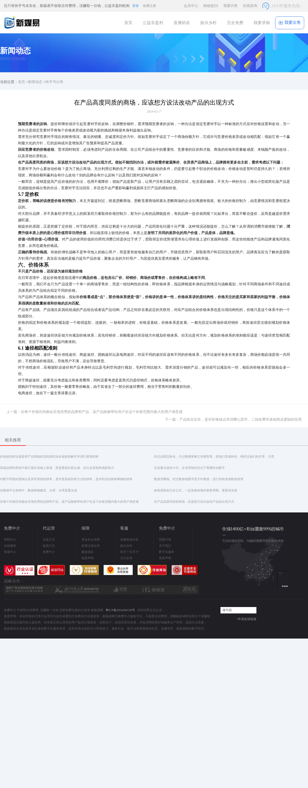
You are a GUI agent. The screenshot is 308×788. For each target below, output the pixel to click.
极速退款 (87, 552)
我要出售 (289, 22)
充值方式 (49, 539)
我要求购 (262, 23)
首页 (128, 23)
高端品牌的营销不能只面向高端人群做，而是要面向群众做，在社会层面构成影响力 (57, 468)
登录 (135, 6)
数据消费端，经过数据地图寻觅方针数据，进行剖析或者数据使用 (198, 479)
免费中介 (49, 552)
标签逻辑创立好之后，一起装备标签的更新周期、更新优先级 (195, 490)
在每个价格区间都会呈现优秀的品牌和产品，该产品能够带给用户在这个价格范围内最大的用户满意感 (69, 501)
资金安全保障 (90, 539)
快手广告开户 (129, 552)
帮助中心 (10, 539)
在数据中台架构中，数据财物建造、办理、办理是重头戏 (38, 490)
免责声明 (87, 558)
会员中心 (191, 6)
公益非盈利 (153, 23)
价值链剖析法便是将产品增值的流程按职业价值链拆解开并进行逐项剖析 (49, 456)
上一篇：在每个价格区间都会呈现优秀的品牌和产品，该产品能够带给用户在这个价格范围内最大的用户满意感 (94, 412)
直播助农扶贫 (129, 539)
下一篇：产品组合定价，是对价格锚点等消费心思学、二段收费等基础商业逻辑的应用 (233, 419)
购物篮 (210, 6)
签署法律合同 (90, 546)
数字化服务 (166, 552)
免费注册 (149, 6)
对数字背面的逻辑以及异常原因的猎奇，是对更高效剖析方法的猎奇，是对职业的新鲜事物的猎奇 (66, 479)
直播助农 (182, 23)
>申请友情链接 (246, 619)
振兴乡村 (208, 23)
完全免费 (235, 23)
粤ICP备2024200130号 (120, 610)
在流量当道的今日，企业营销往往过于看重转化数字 (189, 468)
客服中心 (10, 552)
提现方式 (49, 546)
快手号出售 (54, 82)
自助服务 (10, 546)
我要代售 (230, 6)
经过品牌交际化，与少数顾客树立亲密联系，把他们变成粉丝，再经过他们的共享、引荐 (214, 456)
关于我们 (165, 546)
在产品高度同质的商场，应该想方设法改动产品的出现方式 (194, 501)
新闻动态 (35, 82)
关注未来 (126, 558)
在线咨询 (250, 6)
